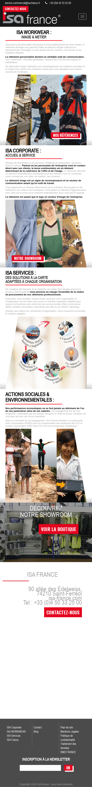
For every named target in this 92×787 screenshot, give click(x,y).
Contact (38, 727)
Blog (36, 731)
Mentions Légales (69, 731)
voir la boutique (58, 529)
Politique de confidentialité (67, 738)
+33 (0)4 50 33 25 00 (58, 3)
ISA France (13, 740)
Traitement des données (68, 746)
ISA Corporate (14, 727)
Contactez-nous (15, 9)
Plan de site (66, 727)
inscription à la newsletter (46, 759)
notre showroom (27, 258)
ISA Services (14, 736)
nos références (65, 135)
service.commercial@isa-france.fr (22, 3)
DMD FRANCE (68, 752)
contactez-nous (63, 612)
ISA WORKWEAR (16, 731)
